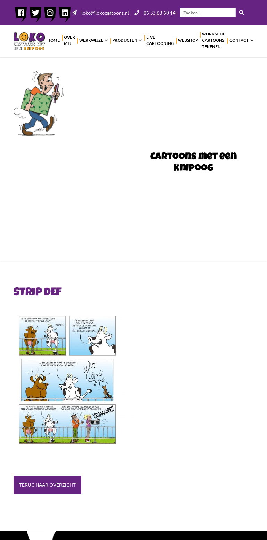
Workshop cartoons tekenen (213, 40)
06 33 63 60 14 (155, 12)
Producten (124, 40)
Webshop (188, 40)
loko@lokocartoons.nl (100, 12)
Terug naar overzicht (47, 485)
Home (53, 40)
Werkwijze (91, 40)
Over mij (69, 40)
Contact (239, 40)
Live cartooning (160, 40)
